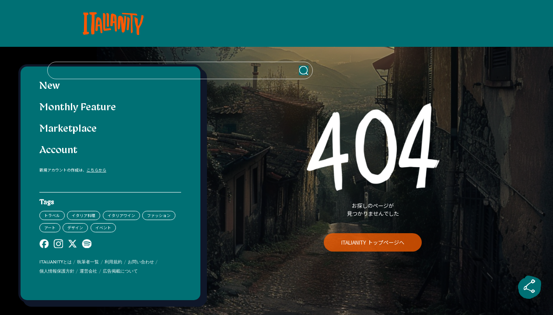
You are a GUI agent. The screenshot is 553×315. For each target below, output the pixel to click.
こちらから (96, 170)
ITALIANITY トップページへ (372, 242)
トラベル (52, 215)
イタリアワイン (121, 215)
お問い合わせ (141, 262)
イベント (103, 228)
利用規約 (113, 262)
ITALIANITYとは (55, 262)
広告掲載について (120, 271)
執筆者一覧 (88, 262)
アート (50, 228)
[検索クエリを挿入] (373, 23)
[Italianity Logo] (110, 23)
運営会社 (88, 271)
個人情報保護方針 (56, 271)
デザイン (75, 228)
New (49, 86)
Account (58, 151)
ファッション (159, 215)
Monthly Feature (77, 108)
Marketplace (68, 129)
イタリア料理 (83, 215)
